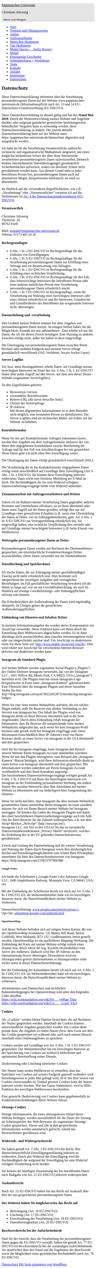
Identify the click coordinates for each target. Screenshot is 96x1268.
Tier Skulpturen (20, 45)
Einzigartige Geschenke (25, 57)
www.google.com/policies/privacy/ (55, 909)
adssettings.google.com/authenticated (39, 913)
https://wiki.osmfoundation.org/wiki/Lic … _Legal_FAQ (39, 1003)
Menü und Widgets (14, 19)
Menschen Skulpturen (24, 42)
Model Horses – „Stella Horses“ (31, 49)
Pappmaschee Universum (18, 5)
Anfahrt (15, 71)
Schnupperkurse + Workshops (29, 60)
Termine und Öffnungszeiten (29, 30)
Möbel (14, 53)
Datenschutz (18, 79)
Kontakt (15, 68)
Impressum (17, 75)
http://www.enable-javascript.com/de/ (60, 644)
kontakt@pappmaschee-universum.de (35, 231)
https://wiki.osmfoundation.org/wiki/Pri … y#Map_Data (39, 999)
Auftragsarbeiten (21, 38)
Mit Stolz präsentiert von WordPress (43, 1264)
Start (13, 27)
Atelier (14, 34)
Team (13, 64)
